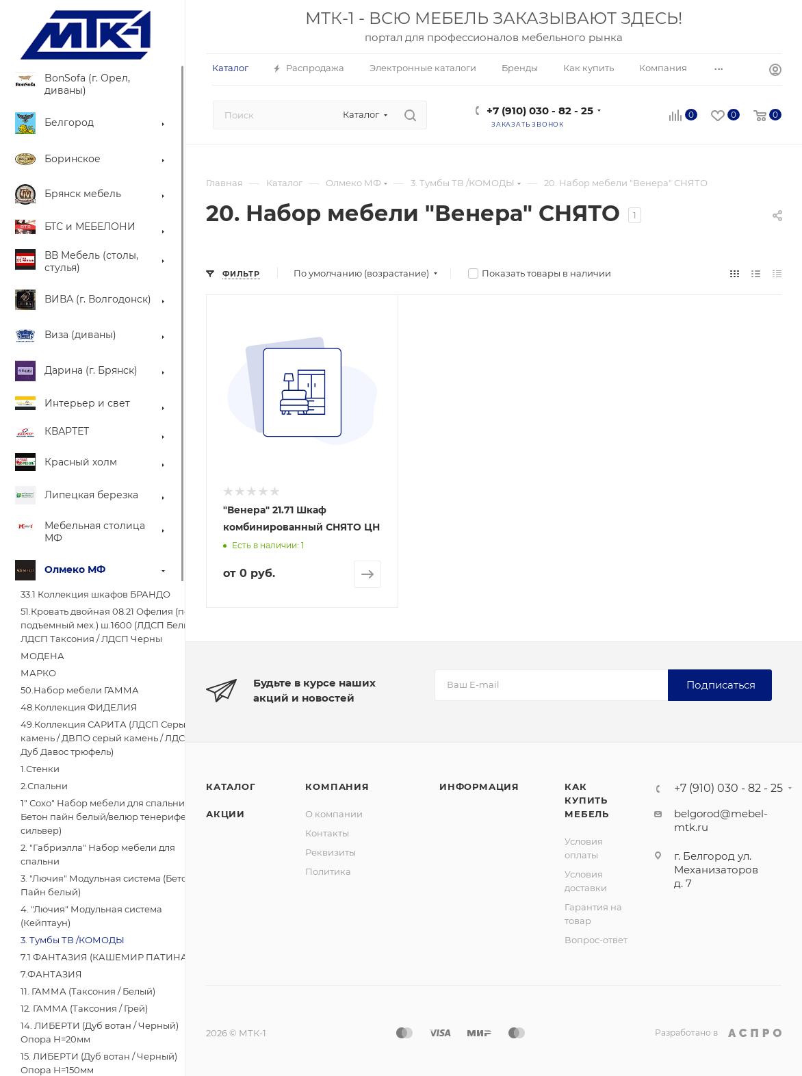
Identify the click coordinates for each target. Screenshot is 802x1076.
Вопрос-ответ (596, 939)
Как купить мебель (587, 800)
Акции (225, 813)
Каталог (231, 786)
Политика (328, 871)
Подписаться (720, 684)
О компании (334, 813)
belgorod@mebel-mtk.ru (721, 820)
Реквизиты (330, 852)
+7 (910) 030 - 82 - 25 (540, 110)
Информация (479, 786)
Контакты (327, 833)
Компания (337, 786)
